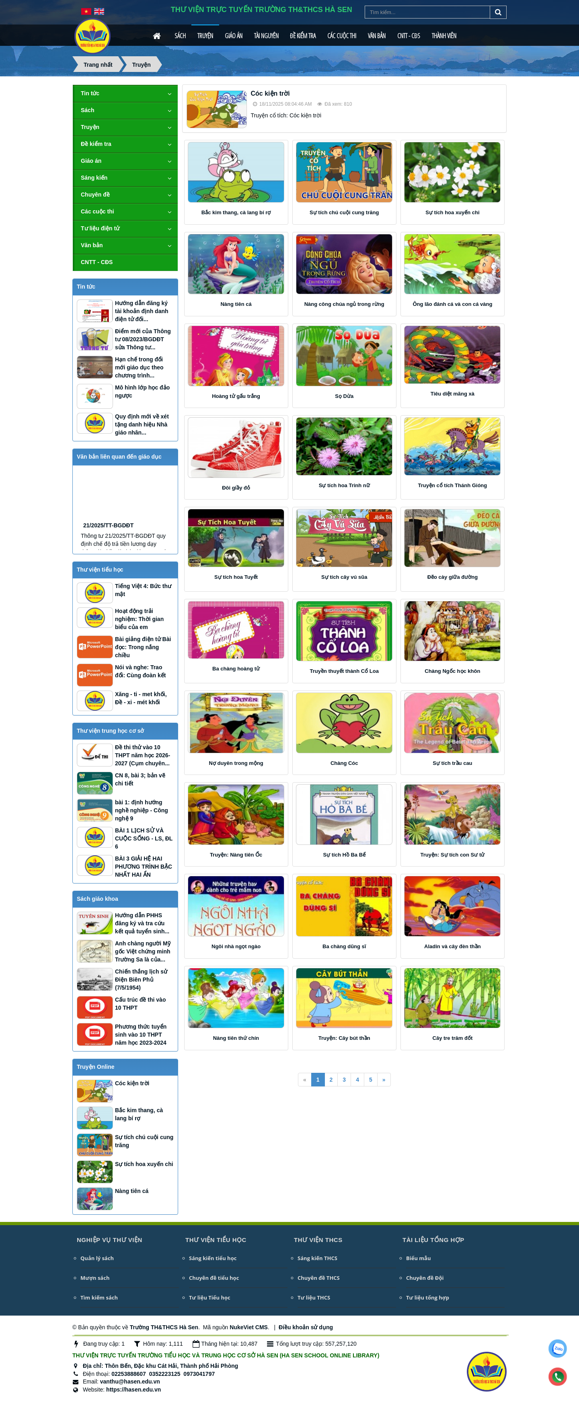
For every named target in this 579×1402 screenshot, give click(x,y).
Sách (180, 35)
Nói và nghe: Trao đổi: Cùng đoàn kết (140, 671)
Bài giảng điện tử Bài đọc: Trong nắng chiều (143, 647)
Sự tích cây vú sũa (344, 577)
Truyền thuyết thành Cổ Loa (344, 671)
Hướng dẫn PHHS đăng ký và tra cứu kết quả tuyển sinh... (142, 923)
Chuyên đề (95, 194)
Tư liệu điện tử (100, 228)
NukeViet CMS (249, 1327)
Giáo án (233, 35)
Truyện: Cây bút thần (344, 1038)
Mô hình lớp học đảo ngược (142, 391)
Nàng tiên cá (235, 304)
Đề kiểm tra (303, 35)
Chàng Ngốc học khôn (452, 671)
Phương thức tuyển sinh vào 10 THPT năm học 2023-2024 (140, 1034)
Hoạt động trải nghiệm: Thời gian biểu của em (139, 619)
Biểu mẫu (418, 1258)
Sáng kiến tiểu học (212, 1258)
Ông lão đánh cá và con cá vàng (452, 304)
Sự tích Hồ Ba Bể (344, 855)
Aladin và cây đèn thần (452, 946)
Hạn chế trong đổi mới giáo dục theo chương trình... (139, 367)
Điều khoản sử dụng (306, 1327)
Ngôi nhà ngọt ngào (236, 946)
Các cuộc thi (341, 35)
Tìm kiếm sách (99, 1297)
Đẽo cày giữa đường (452, 577)
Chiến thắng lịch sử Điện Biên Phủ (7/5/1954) (141, 979)
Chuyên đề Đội (425, 1277)
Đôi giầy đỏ (236, 488)
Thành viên (444, 35)
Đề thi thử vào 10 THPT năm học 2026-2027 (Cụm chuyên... (142, 755)
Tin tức (90, 93)
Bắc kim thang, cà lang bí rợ (236, 212)
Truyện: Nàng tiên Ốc (236, 855)
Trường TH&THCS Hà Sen (164, 1327)
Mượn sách (94, 1277)
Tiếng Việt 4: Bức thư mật (143, 590)
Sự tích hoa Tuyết (236, 577)
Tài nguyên (266, 35)
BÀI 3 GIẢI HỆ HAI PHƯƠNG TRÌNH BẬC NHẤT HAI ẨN (143, 866)
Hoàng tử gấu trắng (236, 396)
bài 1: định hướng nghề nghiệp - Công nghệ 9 (141, 810)
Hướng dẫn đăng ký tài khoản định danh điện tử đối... (141, 311)
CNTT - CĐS (408, 35)
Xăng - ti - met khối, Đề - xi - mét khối (141, 698)
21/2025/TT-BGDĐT (108, 549)
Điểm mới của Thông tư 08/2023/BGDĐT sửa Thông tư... (143, 339)
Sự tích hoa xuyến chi (452, 212)
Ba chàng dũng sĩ (344, 946)
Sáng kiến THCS (317, 1258)
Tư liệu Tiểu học (209, 1297)
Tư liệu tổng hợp (427, 1297)
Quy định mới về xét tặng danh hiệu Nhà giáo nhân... (142, 424)
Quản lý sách (97, 1258)
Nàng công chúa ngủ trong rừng (344, 304)
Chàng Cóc (344, 763)
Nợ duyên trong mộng (236, 763)
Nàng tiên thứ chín (236, 1038)
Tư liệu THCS (314, 1297)
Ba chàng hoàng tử (236, 669)
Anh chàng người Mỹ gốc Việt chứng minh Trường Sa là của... (142, 951)
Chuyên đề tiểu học (214, 1277)
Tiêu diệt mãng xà (452, 394)
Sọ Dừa (344, 396)
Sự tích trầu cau (452, 763)
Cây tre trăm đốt (453, 1038)
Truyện (205, 35)
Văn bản (377, 35)
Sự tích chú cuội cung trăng (344, 212)
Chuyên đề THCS (319, 1277)
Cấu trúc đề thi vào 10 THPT (140, 1003)
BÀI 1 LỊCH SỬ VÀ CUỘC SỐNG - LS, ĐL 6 (143, 838)
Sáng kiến (94, 177)
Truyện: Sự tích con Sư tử (453, 855)
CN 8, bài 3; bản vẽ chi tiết (140, 779)
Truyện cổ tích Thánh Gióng (452, 485)
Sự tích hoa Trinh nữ (344, 485)
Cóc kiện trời (270, 93)
